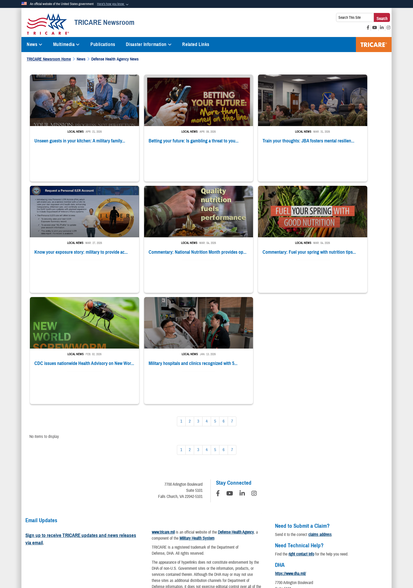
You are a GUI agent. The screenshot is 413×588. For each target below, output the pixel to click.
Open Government (171, 537)
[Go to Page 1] (181, 307)
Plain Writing (203, 537)
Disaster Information (149, 44)
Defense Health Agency (236, 418)
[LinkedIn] (242, 380)
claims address (320, 420)
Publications (102, 44)
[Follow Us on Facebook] (218, 380)
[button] (113, 4)
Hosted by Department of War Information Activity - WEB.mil (172, 562)
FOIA (303, 537)
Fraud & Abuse (279, 537)
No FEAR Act (325, 537)
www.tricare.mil (163, 418)
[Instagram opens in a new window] (388, 27)
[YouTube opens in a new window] (374, 27)
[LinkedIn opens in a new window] (382, 27)
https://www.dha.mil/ (290, 459)
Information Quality (134, 537)
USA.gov (351, 537)
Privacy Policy (67, 537)
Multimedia (66, 44)
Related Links (195, 44)
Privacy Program (99, 537)
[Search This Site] (355, 17)
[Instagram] (254, 380)
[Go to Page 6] (223, 307)
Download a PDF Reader (216, 499)
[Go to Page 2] (189, 307)
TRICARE (374, 44)
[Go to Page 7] (232, 307)
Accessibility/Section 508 (240, 537)
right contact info (301, 440)
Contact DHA (285, 490)
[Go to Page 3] (198, 307)
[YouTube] (229, 380)
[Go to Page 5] (215, 307)
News (35, 44)
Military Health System (197, 424)
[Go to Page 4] (206, 307)
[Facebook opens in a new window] (368, 27)
